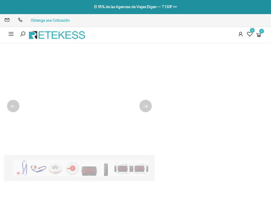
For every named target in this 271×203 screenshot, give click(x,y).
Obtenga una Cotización (50, 21)
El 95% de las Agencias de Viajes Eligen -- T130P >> (135, 7)
